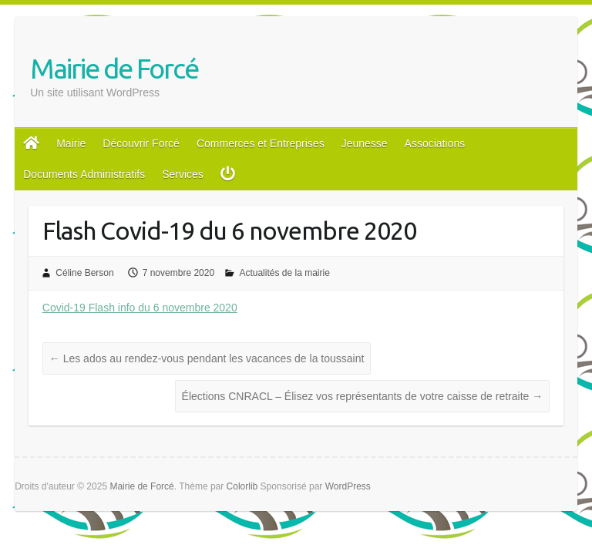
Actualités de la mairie (284, 272)
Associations (435, 143)
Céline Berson (84, 272)
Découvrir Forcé (141, 143)
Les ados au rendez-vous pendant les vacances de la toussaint (207, 358)
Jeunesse (364, 143)
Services (183, 174)
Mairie (71, 143)
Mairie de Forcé (114, 68)
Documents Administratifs (84, 174)
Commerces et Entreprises (261, 143)
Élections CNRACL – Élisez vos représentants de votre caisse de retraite (362, 396)
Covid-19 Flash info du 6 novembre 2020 (139, 307)
